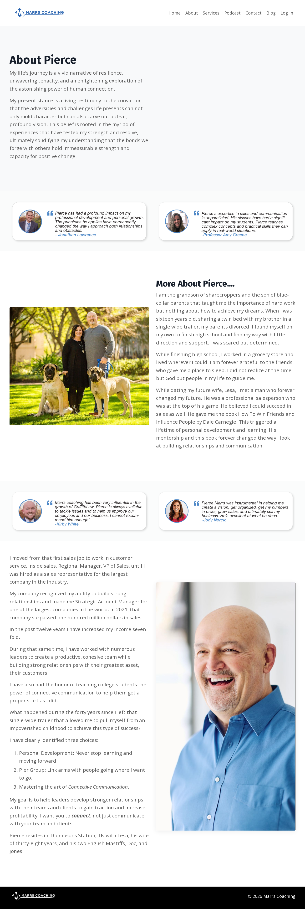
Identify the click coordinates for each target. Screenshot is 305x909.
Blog (271, 12)
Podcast (232, 12)
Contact (253, 12)
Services (211, 12)
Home (174, 12)
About (191, 12)
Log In (286, 12)
